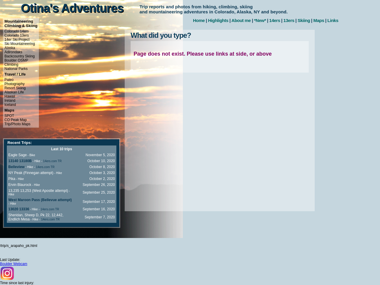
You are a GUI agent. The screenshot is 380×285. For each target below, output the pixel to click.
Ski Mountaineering (19, 44)
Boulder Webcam (13, 264)
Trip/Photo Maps (17, 124)
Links (332, 20)
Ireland (9, 100)
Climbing (11, 64)
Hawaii (9, 96)
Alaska (9, 48)
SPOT (9, 116)
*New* (260, 20)
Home (199, 20)
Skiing (303, 20)
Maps (318, 20)
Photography (14, 84)
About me (241, 20)
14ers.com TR (52, 161)
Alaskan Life (14, 92)
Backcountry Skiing (19, 56)
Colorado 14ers (16, 31)
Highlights (218, 20)
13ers (289, 20)
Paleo (9, 80)
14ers (274, 20)
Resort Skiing (15, 88)
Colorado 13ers (16, 35)
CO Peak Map (15, 120)
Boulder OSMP (16, 60)
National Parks (16, 69)
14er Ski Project (17, 39)
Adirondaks (13, 52)
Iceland (10, 105)
